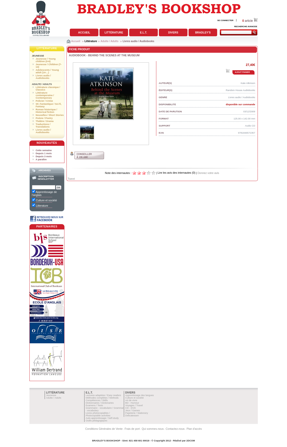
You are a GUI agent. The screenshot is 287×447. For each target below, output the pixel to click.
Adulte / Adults (109, 41)
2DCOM (190, 440)
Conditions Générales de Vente (104, 428)
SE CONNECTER (225, 20)
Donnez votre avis (208, 172)
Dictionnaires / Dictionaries (100, 403)
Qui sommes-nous (153, 428)
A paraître (41, 159)
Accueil (84, 32)
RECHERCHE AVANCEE (245, 26)
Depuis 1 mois (44, 153)
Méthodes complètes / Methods (102, 398)
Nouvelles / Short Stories (50, 115)
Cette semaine (44, 150)
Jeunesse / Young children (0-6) (46, 60)
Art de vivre (131, 400)
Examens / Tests (94, 405)
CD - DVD (130, 408)
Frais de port (132, 428)
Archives (44, 170)
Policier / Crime (44, 101)
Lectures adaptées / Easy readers (103, 395)
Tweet (71, 178)
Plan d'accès (194, 428)
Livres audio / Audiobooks (138, 41)
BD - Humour (132, 403)
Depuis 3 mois (44, 156)
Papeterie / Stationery (136, 413)
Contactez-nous (175, 428)
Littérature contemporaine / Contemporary (45, 95)
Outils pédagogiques (96, 420)
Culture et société (134, 398)
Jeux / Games (132, 410)
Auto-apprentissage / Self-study (102, 418)
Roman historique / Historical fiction (46, 110)
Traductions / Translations (43, 125)
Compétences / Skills (97, 400)
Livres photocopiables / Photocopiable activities (98, 414)
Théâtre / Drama (45, 121)
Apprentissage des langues (139, 395)
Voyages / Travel (134, 405)
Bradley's (203, 32)
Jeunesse (38, 56)
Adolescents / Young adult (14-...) (47, 71)
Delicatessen (132, 415)
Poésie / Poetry (44, 118)
